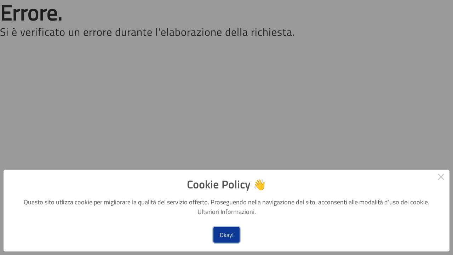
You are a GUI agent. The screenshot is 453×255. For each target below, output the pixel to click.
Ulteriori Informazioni (225, 211)
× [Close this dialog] (441, 178)
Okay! (227, 235)
